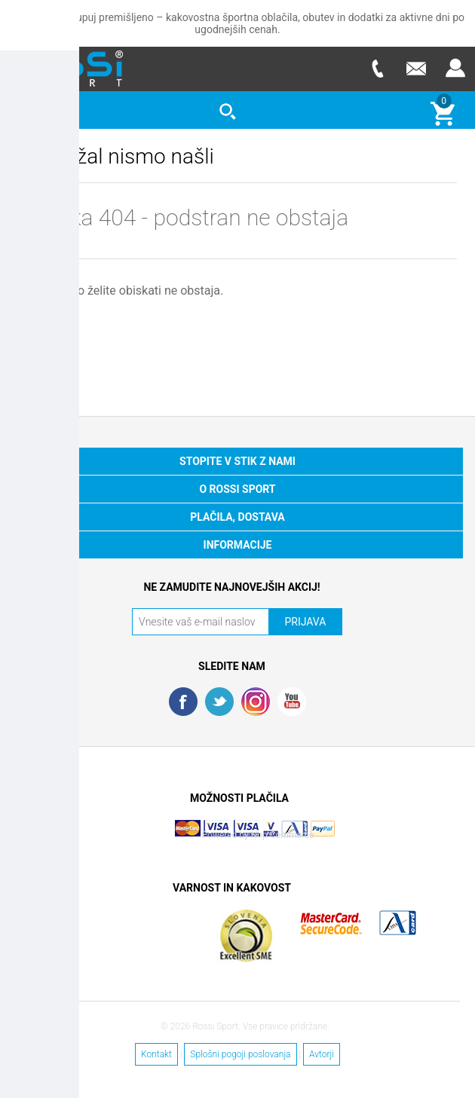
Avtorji (321, 1054)
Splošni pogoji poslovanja (240, 1054)
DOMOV (50, 331)
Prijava (455, 68)
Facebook (183, 701)
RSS (255, 701)
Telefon (377, 68)
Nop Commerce (282, 835)
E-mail (416, 68)
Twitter (219, 701)
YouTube (291, 701)
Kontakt (156, 1054)
